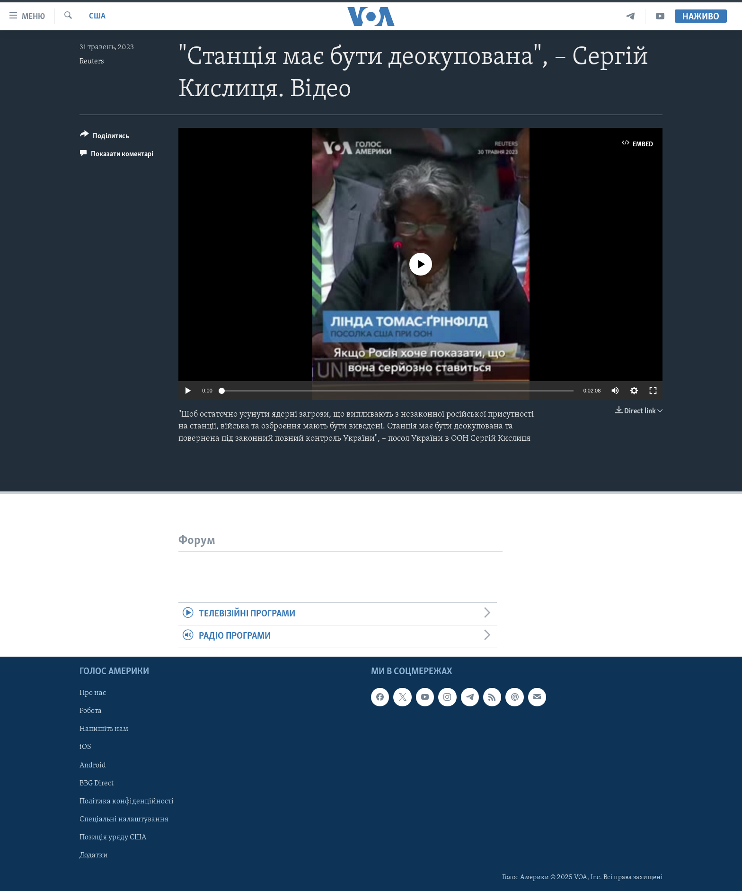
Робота (91, 711)
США (97, 16)
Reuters (92, 61)
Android (93, 765)
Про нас (93, 693)
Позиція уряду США (113, 837)
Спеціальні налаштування (124, 819)
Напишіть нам (104, 729)
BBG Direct (97, 783)
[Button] (104, 137)
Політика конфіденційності (127, 801)
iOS (85, 747)
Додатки (94, 855)
